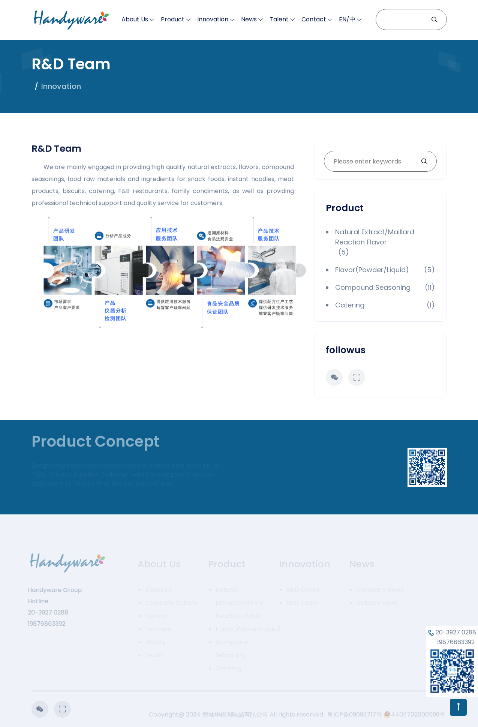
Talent (279, 19)
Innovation (212, 19)
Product (172, 19)
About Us (134, 19)
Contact (313, 19)
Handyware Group (51, 590)
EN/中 (347, 19)
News (249, 19)
